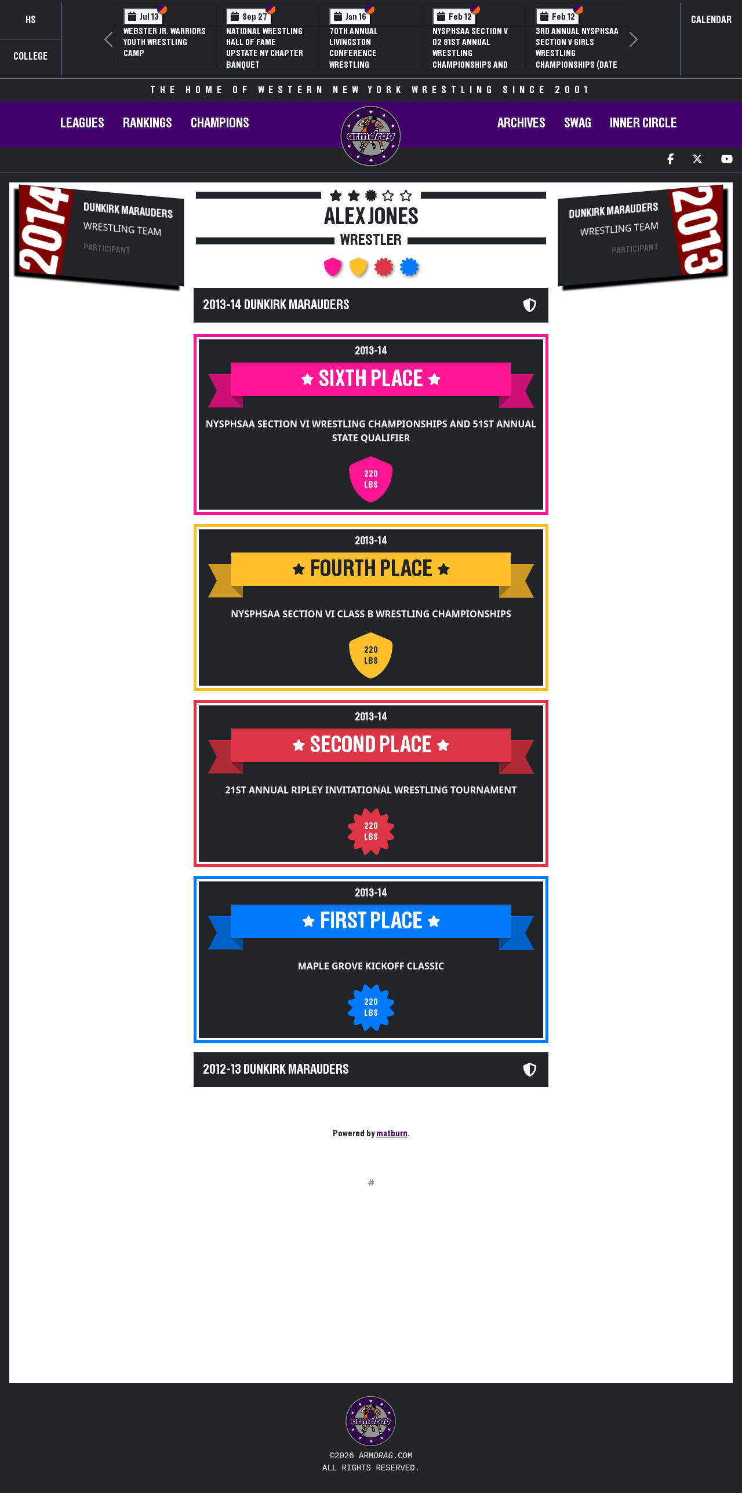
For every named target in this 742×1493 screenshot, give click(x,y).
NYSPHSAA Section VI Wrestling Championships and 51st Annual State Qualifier (371, 431)
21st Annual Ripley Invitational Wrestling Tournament (371, 790)
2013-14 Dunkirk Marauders (276, 305)
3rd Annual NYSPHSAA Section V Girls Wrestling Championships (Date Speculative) (577, 53)
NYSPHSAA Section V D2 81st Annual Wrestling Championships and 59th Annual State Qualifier (470, 59)
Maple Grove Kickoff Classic (371, 966)
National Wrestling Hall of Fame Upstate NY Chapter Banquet (264, 48)
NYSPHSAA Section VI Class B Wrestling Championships (371, 614)
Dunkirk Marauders (128, 211)
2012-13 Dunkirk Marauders (276, 1070)
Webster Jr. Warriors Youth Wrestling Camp (164, 42)
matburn (392, 1133)
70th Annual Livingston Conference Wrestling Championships (358, 53)
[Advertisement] (101, 490)
